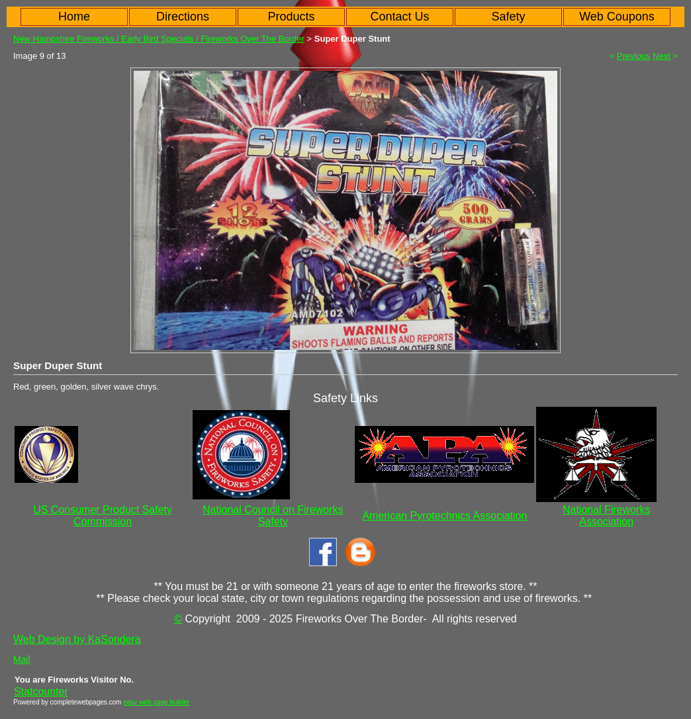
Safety (508, 16)
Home (74, 16)
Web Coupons (617, 16)
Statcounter (41, 691)
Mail (21, 659)
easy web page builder (156, 702)
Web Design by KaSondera (77, 639)
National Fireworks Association (606, 515)
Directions (182, 16)
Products (290, 16)
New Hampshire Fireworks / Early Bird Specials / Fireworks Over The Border (158, 39)
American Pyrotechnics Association (444, 515)
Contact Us (399, 16)
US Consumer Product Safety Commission (102, 515)
